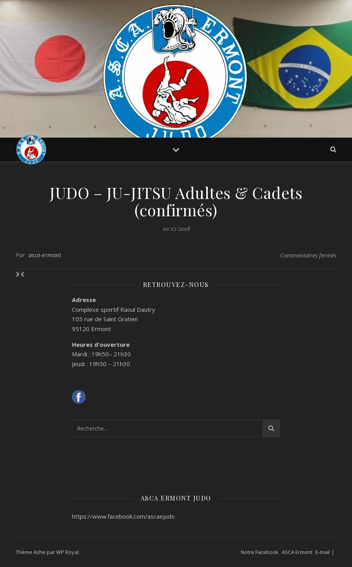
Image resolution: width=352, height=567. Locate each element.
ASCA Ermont (297, 552)
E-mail (322, 552)
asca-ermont (45, 255)
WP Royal (67, 552)
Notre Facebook (260, 552)
